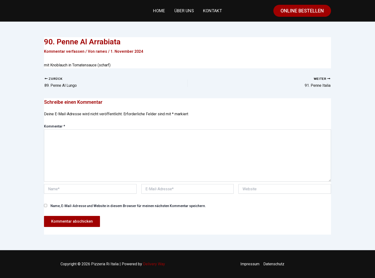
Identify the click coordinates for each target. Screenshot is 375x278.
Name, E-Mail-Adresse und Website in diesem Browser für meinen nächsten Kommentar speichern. (128, 206)
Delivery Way (154, 264)
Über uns (184, 10)
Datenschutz (273, 264)
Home (160, 10)
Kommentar (54, 126)
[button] (302, 11)
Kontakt (212, 10)
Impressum (249, 264)
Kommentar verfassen (64, 51)
